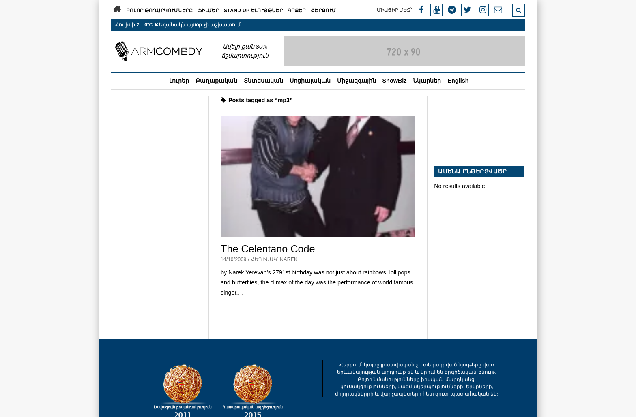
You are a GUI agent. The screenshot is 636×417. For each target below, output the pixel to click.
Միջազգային (356, 80)
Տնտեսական (263, 80)
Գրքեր (297, 10)
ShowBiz (394, 80)
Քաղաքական (216, 80)
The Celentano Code (268, 248)
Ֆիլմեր (208, 10)
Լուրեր (179, 80)
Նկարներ (427, 80)
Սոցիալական (310, 80)
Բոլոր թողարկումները (159, 10)
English (457, 80)
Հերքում (323, 10)
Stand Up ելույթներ (253, 10)
